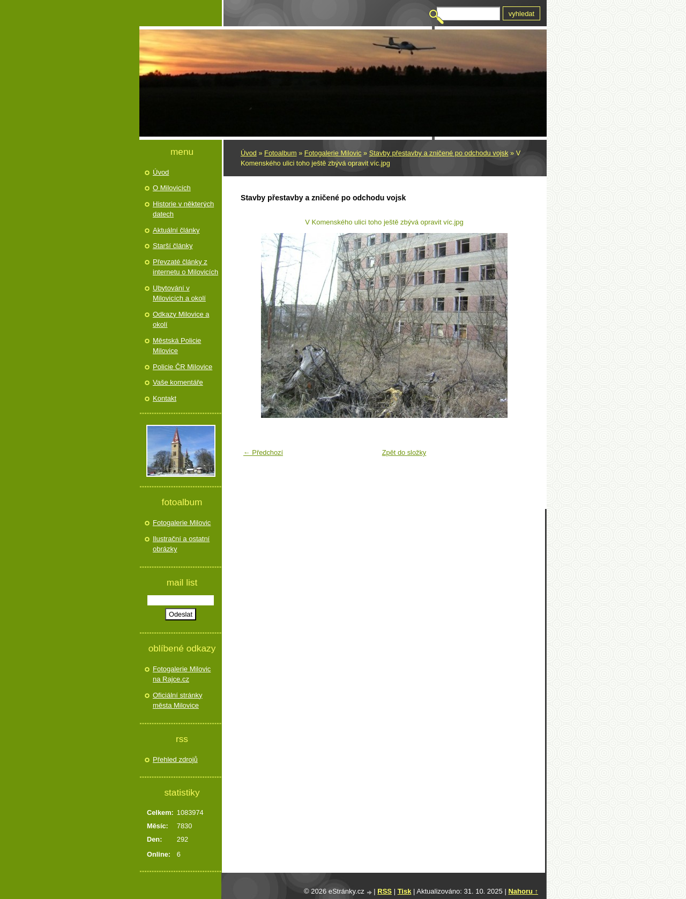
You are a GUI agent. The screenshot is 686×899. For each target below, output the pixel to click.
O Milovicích (172, 188)
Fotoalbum (280, 153)
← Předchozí (263, 452)
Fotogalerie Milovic (333, 153)
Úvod (249, 153)
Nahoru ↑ (523, 891)
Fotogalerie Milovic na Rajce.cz (182, 674)
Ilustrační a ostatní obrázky (181, 544)
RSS (384, 891)
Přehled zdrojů (175, 759)
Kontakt (164, 398)
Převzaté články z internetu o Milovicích (185, 267)
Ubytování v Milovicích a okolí (179, 293)
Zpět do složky (404, 452)
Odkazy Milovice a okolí (181, 319)
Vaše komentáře (178, 382)
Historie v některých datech (183, 209)
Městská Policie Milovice (177, 345)
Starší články (172, 246)
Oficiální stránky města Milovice (177, 700)
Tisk (405, 891)
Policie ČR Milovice (182, 367)
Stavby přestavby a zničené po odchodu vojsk (439, 153)
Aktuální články (176, 230)
